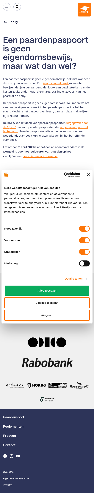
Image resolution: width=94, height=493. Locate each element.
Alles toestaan (47, 290)
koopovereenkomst (56, 83)
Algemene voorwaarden (16, 478)
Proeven (9, 435)
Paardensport (13, 417)
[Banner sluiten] (88, 174)
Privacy (7, 485)
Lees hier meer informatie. (40, 156)
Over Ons (8, 472)
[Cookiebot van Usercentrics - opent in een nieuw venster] (64, 174)
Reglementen (13, 426)
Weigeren (47, 315)
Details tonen (73, 278)
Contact (9, 445)
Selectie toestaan (47, 302)
